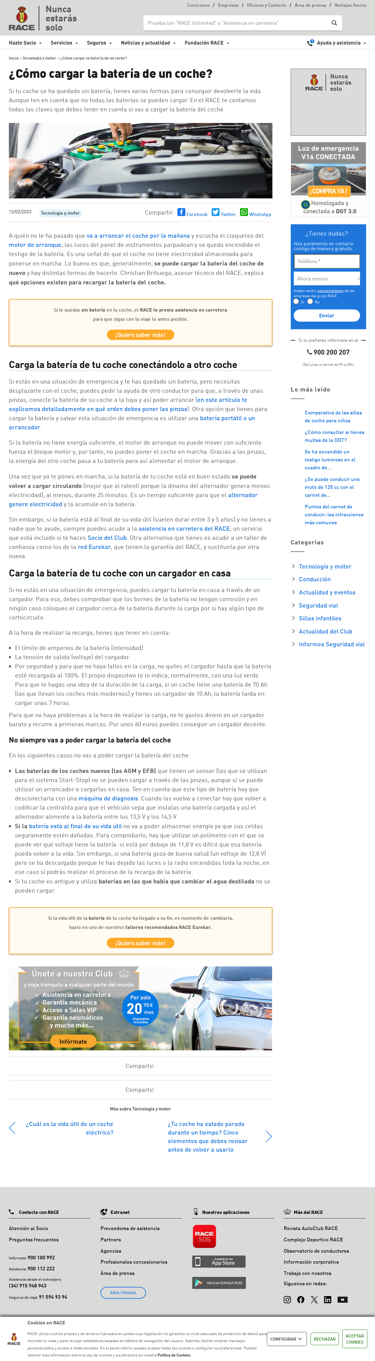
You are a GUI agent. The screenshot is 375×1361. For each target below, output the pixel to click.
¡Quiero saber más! (140, 335)
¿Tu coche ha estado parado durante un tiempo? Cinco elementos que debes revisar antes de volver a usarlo (208, 1140)
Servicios (61, 42)
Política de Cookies (174, 1354)
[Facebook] (300, 1301)
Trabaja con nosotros (307, 1277)
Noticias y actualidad (145, 42)
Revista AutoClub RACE (311, 1232)
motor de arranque (35, 244)
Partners (110, 1243)
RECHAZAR (325, 1338)
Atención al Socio (28, 1232)
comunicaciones (330, 290)
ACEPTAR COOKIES (355, 1339)
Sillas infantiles (320, 618)
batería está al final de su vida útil (75, 827)
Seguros (96, 42)
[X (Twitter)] (314, 1301)
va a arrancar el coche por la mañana (138, 235)
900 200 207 (332, 352)
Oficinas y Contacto (266, 5)
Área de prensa (310, 5)
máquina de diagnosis (108, 799)
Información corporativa (311, 1266)
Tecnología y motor (60, 213)
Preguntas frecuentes (34, 1243)
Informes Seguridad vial (332, 644)
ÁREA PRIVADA (123, 1296)
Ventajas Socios (350, 5)
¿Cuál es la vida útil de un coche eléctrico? (69, 1132)
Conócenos (198, 5)
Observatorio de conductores (316, 1254)
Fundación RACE (204, 42)
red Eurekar (94, 548)
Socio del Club (107, 539)
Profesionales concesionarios (133, 1266)
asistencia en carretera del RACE (184, 530)
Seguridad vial (318, 605)
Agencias (110, 1254)
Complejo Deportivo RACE (313, 1243)
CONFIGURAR (287, 1339)
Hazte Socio (22, 42)
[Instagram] (287, 1301)
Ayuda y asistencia (339, 42)
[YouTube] (342, 1301)
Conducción (315, 579)
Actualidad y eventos (327, 592)
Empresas (228, 5)
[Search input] (236, 23)
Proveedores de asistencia (130, 1232)
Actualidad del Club (325, 631)
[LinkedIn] (327, 1301)
